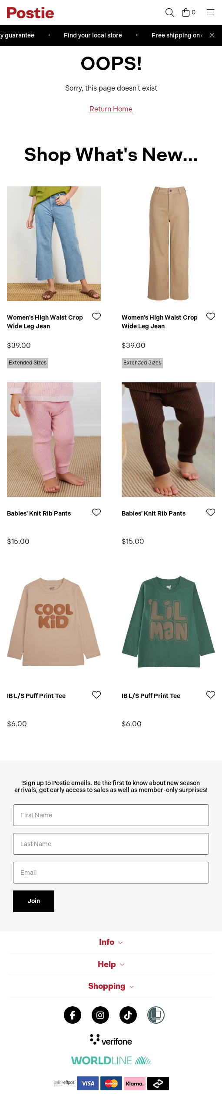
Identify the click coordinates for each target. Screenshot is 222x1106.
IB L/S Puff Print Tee (36, 696)
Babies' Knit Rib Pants (39, 513)
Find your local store (94, 35)
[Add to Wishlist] (96, 316)
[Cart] (188, 12)
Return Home (111, 109)
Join (33, 901)
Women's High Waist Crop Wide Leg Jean (45, 322)
